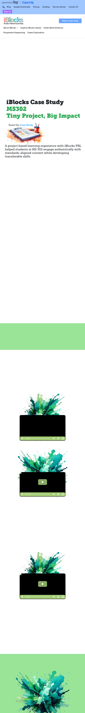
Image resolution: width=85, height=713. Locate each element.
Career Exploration (35, 32)
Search (3, 7)
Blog (9, 7)
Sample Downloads (22, 7)
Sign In (7, 11)
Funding (46, 7)
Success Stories (59, 7)
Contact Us (73, 7)
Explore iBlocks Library (30, 28)
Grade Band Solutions (53, 28)
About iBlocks (10, 28)
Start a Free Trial (70, 21)
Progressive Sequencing (14, 32)
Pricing (36, 7)
